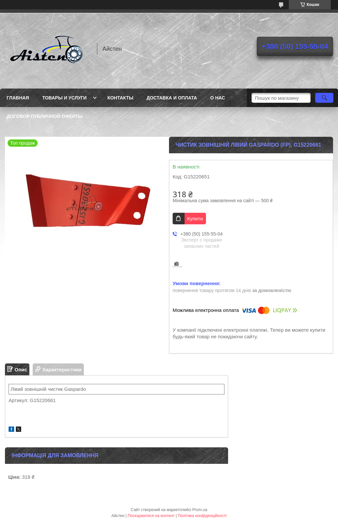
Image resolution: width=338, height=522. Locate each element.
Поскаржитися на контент (151, 515)
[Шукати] (324, 98)
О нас (217, 97)
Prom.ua (199, 509)
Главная (18, 97)
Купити (195, 218)
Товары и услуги (64, 97)
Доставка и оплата (172, 97)
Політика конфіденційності (202, 515)
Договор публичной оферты (45, 116)
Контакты (120, 97)
